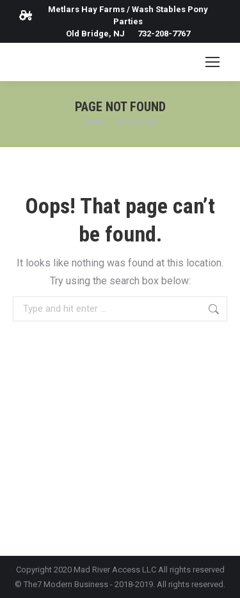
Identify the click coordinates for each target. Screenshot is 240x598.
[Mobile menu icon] (212, 62)
